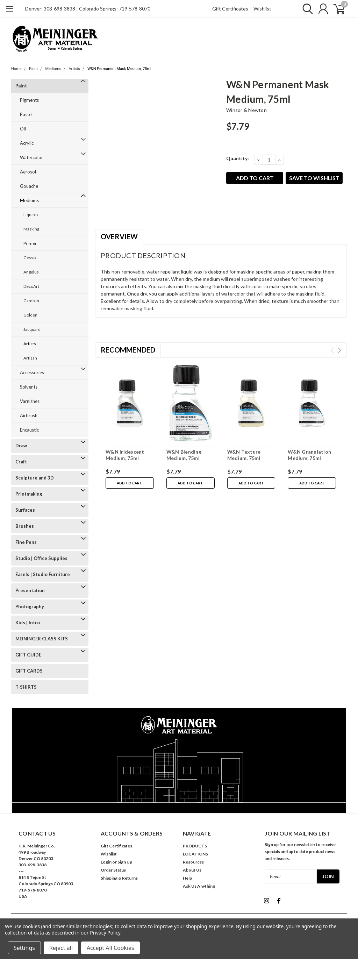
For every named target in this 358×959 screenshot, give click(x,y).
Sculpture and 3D (34, 478)
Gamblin (31, 300)
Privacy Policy (105, 932)
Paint (33, 68)
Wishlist (262, 9)
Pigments (29, 100)
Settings (24, 948)
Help (187, 878)
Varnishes (30, 401)
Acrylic (27, 143)
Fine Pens (26, 542)
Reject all (61, 948)
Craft (21, 461)
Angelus (31, 272)
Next (339, 350)
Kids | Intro (27, 622)
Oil (23, 129)
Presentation (30, 590)
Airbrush (28, 415)
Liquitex (30, 214)
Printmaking (28, 494)
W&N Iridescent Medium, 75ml (125, 455)
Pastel (26, 114)
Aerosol (28, 172)
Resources (193, 862)
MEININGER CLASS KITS (41, 638)
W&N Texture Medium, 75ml (244, 455)
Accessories (32, 372)
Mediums (53, 68)
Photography (29, 606)
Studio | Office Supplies (41, 558)
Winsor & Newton (246, 110)
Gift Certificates (230, 9)
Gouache (29, 186)
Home (16, 68)
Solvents (28, 387)
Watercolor (31, 157)
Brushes (24, 526)
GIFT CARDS (29, 671)
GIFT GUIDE (28, 655)
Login (106, 862)
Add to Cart (129, 483)
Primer (30, 243)
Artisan (30, 358)
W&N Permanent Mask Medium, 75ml (119, 68)
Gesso (29, 257)
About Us (192, 870)
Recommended (128, 350)
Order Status (113, 870)
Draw (21, 445)
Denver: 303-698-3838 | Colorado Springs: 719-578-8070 (87, 9)
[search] (305, 8)
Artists (74, 68)
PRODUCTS (195, 845)
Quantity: (237, 158)
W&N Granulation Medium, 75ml (309, 455)
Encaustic (29, 430)
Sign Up (124, 862)
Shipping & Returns (119, 878)
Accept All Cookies (110, 948)
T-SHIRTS (26, 687)
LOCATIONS (195, 854)
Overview (119, 236)
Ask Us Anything (199, 886)
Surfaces (25, 510)
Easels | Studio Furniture (42, 574)
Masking (31, 229)
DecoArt (31, 286)
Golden (30, 315)
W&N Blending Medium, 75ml (183, 455)
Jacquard (32, 329)
